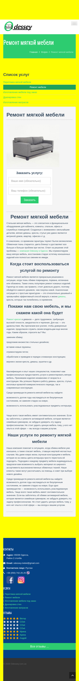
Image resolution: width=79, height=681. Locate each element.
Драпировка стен (12, 97)
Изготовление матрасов (15, 102)
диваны (61, 296)
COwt (22, 622)
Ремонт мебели (38, 87)
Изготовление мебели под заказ (20, 92)
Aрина (23, 635)
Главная (34, 52)
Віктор (23, 618)
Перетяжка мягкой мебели (17, 82)
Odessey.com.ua (18, 664)
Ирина (23, 631)
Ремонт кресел (14, 319)
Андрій (23, 638)
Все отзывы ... (39, 646)
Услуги (44, 52)
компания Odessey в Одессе (34, 251)
